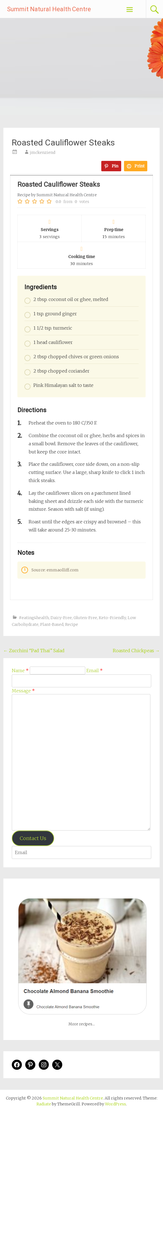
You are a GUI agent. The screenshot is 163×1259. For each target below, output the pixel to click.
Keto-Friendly (112, 617)
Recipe (71, 624)
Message (23, 691)
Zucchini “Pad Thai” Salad (34, 650)
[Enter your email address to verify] (81, 852)
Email (94, 670)
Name (20, 670)
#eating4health (34, 617)
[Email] (81, 680)
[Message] (81, 762)
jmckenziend (42, 152)
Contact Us (33, 838)
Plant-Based (51, 624)
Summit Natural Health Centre (49, 9)
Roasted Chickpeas (136, 650)
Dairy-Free (61, 617)
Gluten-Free (85, 617)
